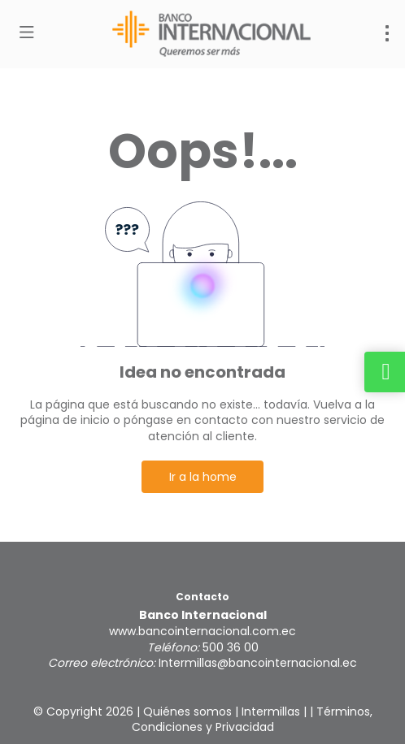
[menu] (387, 33)
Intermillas (271, 711)
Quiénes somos (187, 711)
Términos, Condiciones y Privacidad (252, 719)
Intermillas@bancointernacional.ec (258, 663)
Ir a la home (203, 477)
